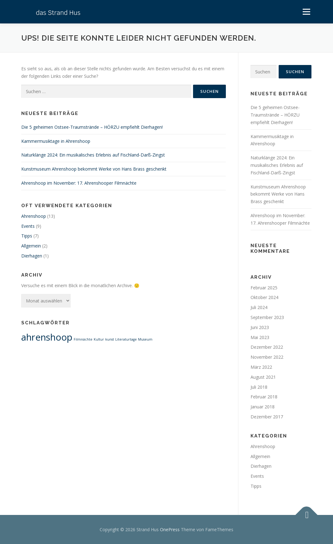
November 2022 (267, 357)
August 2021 (263, 377)
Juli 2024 (259, 307)
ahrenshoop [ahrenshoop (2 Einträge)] (46, 337)
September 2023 (267, 317)
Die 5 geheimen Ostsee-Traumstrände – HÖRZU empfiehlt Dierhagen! (92, 127)
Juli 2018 (259, 387)
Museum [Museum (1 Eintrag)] (145, 339)
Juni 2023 (260, 327)
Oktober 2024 (264, 297)
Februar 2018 (264, 397)
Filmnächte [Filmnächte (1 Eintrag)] (83, 339)
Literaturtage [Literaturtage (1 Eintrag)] (126, 339)
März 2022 (261, 367)
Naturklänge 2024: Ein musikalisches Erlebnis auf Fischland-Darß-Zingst (93, 155)
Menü (306, 12)
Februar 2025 (264, 288)
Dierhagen (31, 256)
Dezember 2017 (267, 417)
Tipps (26, 236)
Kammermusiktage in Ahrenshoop (55, 141)
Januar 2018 (263, 407)
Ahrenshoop (33, 216)
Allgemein (31, 246)
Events (28, 226)
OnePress (170, 529)
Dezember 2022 (267, 347)
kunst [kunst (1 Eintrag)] (109, 339)
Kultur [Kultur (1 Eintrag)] (99, 339)
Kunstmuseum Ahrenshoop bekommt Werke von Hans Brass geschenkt (93, 169)
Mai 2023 (260, 337)
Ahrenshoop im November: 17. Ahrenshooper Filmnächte (79, 183)
